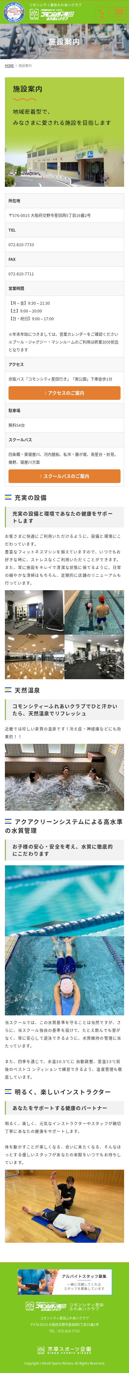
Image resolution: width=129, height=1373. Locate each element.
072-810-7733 (69, 1331)
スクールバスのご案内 (66, 476)
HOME (9, 65)
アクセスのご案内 (66, 392)
